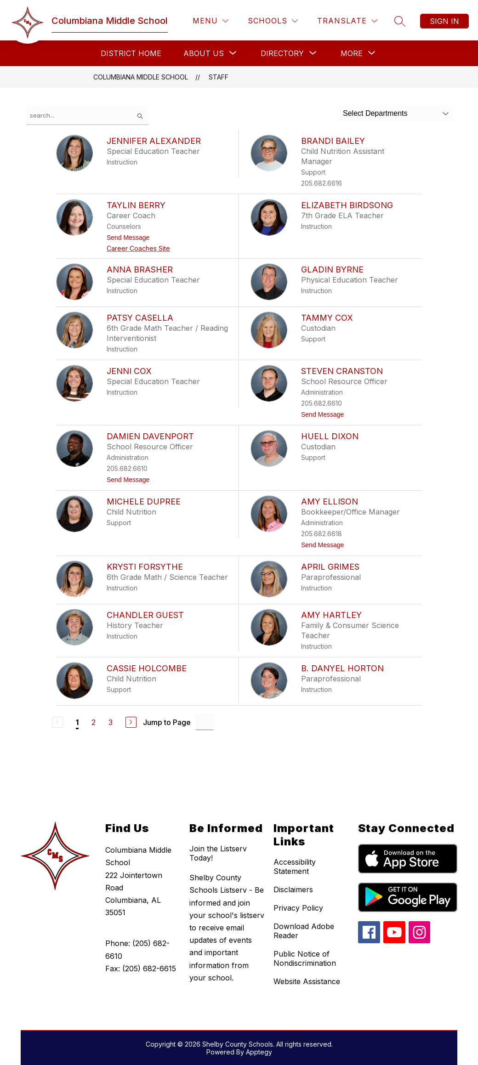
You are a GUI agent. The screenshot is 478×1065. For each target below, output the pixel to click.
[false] (87, 115)
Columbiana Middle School (140, 77)
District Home (131, 53)
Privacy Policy (298, 907)
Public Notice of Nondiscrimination (304, 958)
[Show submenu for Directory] (282, 53)
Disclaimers (293, 889)
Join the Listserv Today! (218, 853)
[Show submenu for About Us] (203, 53)
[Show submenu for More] (352, 53)
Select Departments (375, 113)
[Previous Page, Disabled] (57, 722)
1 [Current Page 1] (77, 722)
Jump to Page (167, 722)
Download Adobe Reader (303, 931)
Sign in (444, 21)
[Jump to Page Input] (204, 722)
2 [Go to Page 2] (93, 722)
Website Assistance (306, 981)
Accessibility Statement (294, 866)
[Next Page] (131, 722)
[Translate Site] (347, 21)
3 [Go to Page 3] (110, 722)
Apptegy (259, 1052)
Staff (218, 77)
